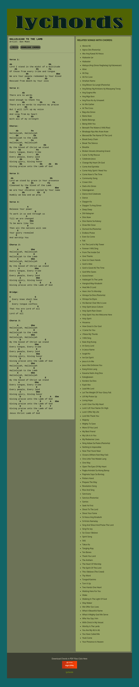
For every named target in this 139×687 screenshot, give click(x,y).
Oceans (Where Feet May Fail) (95, 455)
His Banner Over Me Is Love (94, 303)
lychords (69, 672)
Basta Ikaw (87, 116)
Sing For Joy (87, 529)
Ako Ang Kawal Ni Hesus (93, 53)
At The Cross (87, 108)
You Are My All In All (91, 630)
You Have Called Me (91, 634)
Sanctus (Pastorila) (90, 498)
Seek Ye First (87, 505)
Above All (86, 46)
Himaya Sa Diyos (89, 299)
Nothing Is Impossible (91, 447)
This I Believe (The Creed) (93, 571)
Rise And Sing (88, 490)
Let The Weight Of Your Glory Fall (96, 392)
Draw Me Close (89, 225)
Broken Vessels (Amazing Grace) (96, 151)
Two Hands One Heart (92, 587)
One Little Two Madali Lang (94, 459)
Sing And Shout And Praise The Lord (98, 525)
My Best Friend (88, 431)
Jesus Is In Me (88, 361)
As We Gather (88, 104)
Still (84, 540)
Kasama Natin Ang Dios (92, 373)
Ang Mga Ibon (88, 96)
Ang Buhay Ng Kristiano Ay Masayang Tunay (101, 88)
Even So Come (88, 236)
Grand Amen (87, 275)
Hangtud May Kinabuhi (92, 283)
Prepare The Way (89, 482)
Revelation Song (89, 486)
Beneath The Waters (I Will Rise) (96, 127)
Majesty (85, 420)
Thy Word (86, 575)
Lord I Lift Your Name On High (95, 408)
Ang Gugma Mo (89, 92)
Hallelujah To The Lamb (92, 279)
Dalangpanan (88, 190)
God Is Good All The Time (93, 268)
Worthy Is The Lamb (91, 626)
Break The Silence (90, 143)
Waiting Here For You (91, 591)
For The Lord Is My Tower (93, 244)
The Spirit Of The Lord (91, 568)
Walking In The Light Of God (94, 599)
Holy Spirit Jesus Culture (92, 307)
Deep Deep (87, 209)
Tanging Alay (88, 548)
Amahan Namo (88, 81)
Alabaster (86, 61)
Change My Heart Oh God (93, 162)
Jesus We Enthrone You (92, 365)
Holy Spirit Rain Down (92, 311)
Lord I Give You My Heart (93, 404)
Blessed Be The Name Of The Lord (97, 135)
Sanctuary (86, 494)
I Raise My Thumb (90, 334)
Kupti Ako (86, 384)
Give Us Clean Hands (91, 260)
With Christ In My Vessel (92, 622)
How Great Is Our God (91, 326)
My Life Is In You (89, 435)
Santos (85, 501)
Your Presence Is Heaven (93, 642)
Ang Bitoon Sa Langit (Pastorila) (96, 85)
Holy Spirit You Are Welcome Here (97, 314)
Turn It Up (86, 583)
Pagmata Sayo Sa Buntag (93, 474)
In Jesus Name (88, 349)
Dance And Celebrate (91, 194)
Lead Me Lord (88, 388)
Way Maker (87, 603)
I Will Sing (86, 338)
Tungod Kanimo (89, 579)
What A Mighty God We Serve (95, 614)
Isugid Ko (86, 353)
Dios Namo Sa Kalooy (91, 221)
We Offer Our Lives (90, 607)
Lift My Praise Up (89, 396)
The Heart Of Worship (91, 564)
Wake (84, 595)
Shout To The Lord (90, 509)
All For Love (87, 77)
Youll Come (87, 638)
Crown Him (87, 182)
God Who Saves (89, 272)
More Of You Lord (90, 427)
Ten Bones (86, 552)
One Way (86, 462)
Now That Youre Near (91, 451)
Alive (84, 69)
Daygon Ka (87, 201)
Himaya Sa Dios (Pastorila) (93, 295)
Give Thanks (87, 256)
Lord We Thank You (90, 416)
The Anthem (87, 560)
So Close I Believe (90, 532)
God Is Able (87, 264)
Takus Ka (86, 544)
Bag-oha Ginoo (88, 112)
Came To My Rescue (91, 155)
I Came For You (88, 330)
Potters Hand (88, 478)
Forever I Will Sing (90, 248)
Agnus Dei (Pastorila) (91, 49)
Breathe (85, 147)
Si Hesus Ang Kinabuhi (92, 517)
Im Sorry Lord (88, 345)
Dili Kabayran (88, 213)
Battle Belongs (88, 120)
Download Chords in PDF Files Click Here (69, 658)
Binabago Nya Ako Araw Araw (95, 131)
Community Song (89, 178)
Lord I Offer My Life (90, 412)
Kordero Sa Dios (89, 381)
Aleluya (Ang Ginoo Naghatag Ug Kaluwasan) (102, 65)
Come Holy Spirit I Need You (94, 170)
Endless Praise (88, 233)
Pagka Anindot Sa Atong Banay (95, 470)
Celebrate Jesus (89, 159)
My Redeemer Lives (90, 439)
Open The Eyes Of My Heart (94, 466)
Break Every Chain (90, 139)
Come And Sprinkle (90, 166)
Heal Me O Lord (89, 287)
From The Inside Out (91, 252)
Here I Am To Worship (91, 291)
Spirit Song (87, 536)
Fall (83, 240)
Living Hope (87, 400)
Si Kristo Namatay (90, 521)
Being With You (89, 124)
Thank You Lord (89, 556)
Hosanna (86, 322)
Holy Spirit (87, 318)
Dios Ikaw (86, 217)
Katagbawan (87, 377)
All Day (85, 73)
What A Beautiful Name (92, 610)
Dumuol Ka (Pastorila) (91, 229)
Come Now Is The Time (92, 174)
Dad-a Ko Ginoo (89, 186)
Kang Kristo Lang (89, 369)
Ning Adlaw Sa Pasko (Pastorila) (96, 443)
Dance (85, 197)
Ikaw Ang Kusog (89, 342)
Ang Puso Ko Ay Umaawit (93, 100)
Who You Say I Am (90, 618)
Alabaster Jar (87, 57)
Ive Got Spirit (88, 357)
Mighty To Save (89, 423)
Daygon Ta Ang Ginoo (91, 205)
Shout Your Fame (89, 513)
